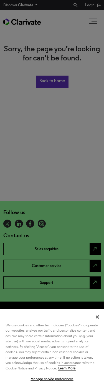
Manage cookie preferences (52, 379)
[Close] (97, 317)
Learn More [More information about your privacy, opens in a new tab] (66, 368)
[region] (52, 349)
